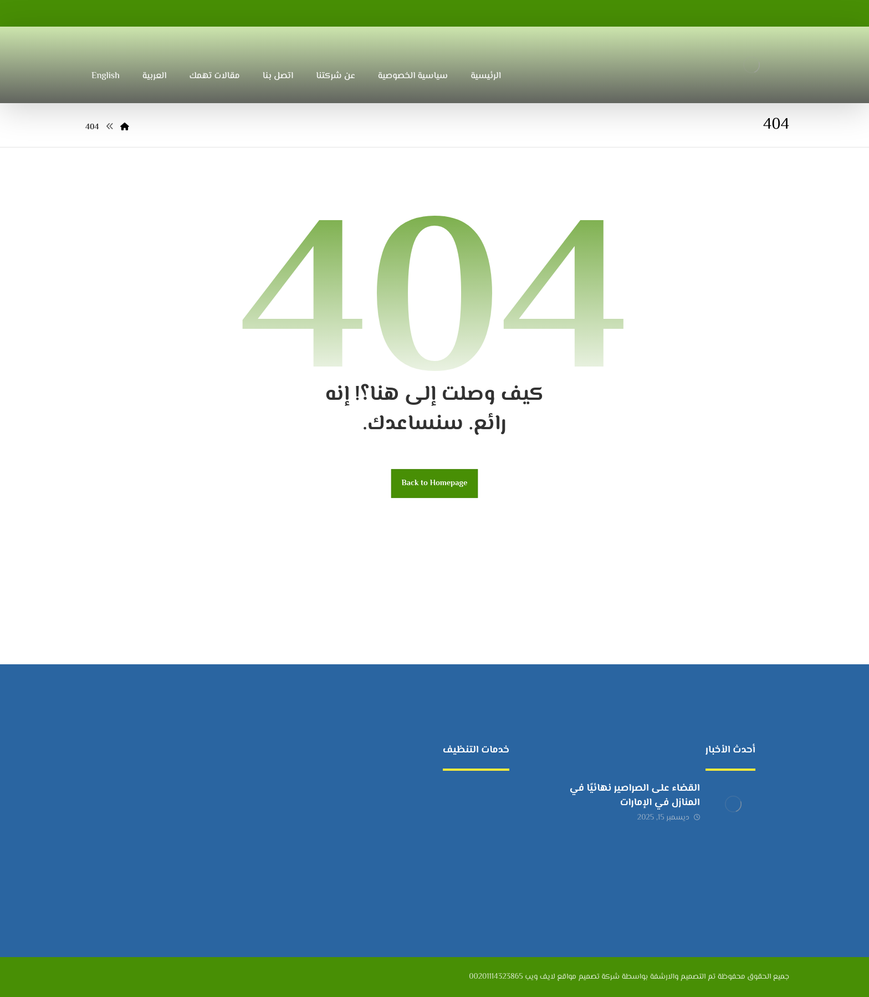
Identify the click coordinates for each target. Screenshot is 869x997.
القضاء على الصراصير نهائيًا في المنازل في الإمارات (635, 795)
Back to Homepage (435, 483)
